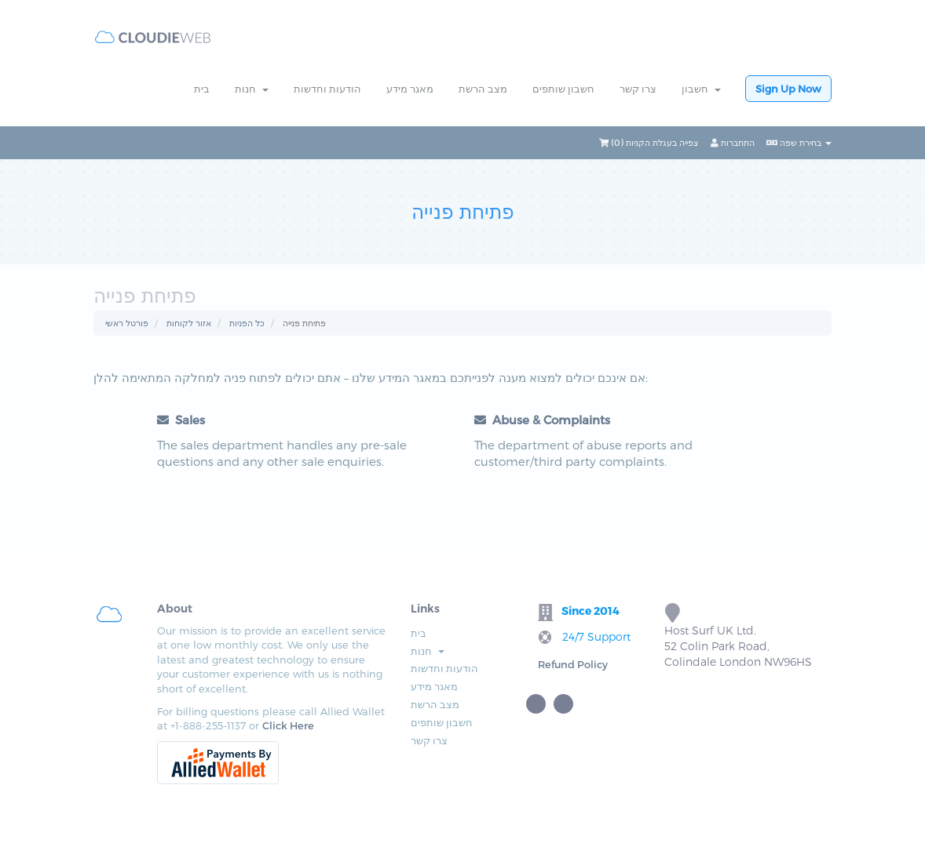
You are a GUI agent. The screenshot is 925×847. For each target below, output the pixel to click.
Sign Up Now (788, 88)
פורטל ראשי (126, 323)
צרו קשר (638, 88)
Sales (181, 420)
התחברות (733, 142)
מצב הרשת (483, 88)
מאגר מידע (409, 88)
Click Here (288, 725)
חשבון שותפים (563, 88)
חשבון (701, 88)
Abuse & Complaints (542, 420)
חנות (252, 88)
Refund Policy (573, 664)
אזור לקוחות (188, 323)
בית (202, 88)
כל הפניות (247, 323)
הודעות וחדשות (327, 88)
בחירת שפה (799, 142)
